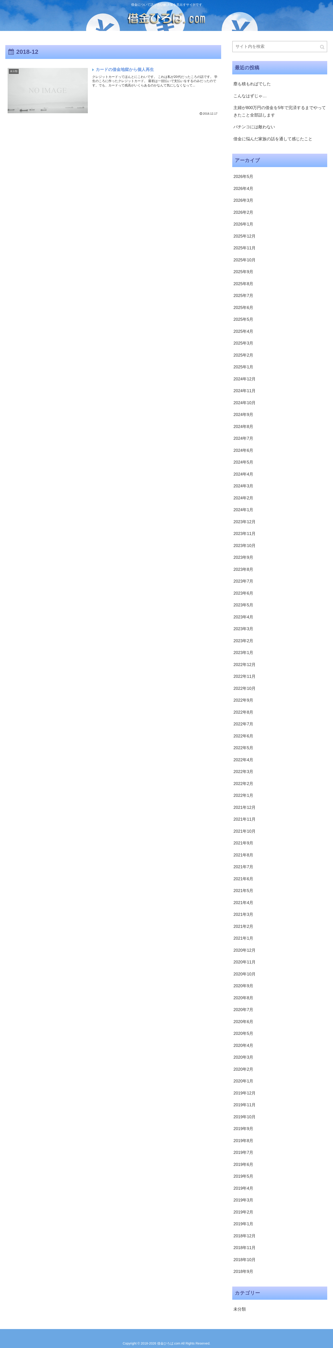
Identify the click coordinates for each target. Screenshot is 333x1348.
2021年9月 (243, 843)
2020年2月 (243, 1069)
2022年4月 (243, 760)
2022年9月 (243, 700)
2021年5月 (243, 890)
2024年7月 (243, 438)
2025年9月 (243, 271)
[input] (279, 46)
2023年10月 (244, 545)
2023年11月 (244, 533)
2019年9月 (243, 1128)
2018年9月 (243, 1271)
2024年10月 (244, 402)
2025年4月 (243, 331)
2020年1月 (243, 1081)
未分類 (239, 1309)
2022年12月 (244, 664)
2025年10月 (244, 260)
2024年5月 (243, 462)
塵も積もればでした (252, 84)
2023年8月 (243, 569)
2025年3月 (243, 343)
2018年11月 (244, 1247)
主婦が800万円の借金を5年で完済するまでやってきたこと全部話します (279, 111)
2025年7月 (243, 295)
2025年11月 (244, 248)
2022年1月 (243, 795)
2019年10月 (244, 1117)
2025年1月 (243, 367)
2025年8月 (243, 283)
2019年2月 (243, 1212)
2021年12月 (244, 807)
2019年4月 (243, 1188)
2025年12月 (244, 236)
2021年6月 (243, 879)
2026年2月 (243, 212)
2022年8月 (243, 712)
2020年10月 (244, 974)
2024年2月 (243, 498)
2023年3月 (243, 629)
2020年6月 (243, 1021)
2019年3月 (243, 1200)
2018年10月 (244, 1259)
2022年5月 (243, 748)
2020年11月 (244, 962)
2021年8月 (243, 855)
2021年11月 (244, 819)
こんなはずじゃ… (250, 96)
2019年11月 (244, 1105)
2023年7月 (243, 581)
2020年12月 (244, 950)
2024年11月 (244, 390)
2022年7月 (243, 724)
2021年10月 (244, 831)
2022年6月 (243, 736)
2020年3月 (243, 1057)
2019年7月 (243, 1152)
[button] (322, 47)
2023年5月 (243, 605)
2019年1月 (243, 1224)
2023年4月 (243, 617)
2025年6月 (243, 307)
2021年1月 (243, 938)
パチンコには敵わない (254, 127)
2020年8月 (243, 998)
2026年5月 (243, 176)
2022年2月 (243, 783)
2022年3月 (243, 771)
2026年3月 (243, 200)
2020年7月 (243, 1009)
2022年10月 (244, 688)
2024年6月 (243, 450)
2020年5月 (243, 1033)
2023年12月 (244, 522)
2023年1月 (243, 652)
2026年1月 (243, 224)
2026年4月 (243, 188)
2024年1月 (243, 509)
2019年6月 (243, 1164)
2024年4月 (243, 474)
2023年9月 (243, 557)
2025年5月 (243, 319)
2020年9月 (243, 986)
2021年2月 (243, 926)
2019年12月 (244, 1093)
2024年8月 (243, 426)
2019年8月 (243, 1140)
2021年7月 (243, 867)
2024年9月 (243, 414)
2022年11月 (244, 676)
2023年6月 (243, 593)
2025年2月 (243, 355)
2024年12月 (244, 379)
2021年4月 (243, 902)
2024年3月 (243, 486)
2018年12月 (244, 1236)
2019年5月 (243, 1176)
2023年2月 (243, 641)
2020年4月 (243, 1045)
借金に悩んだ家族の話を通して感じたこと (272, 139)
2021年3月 (243, 914)
